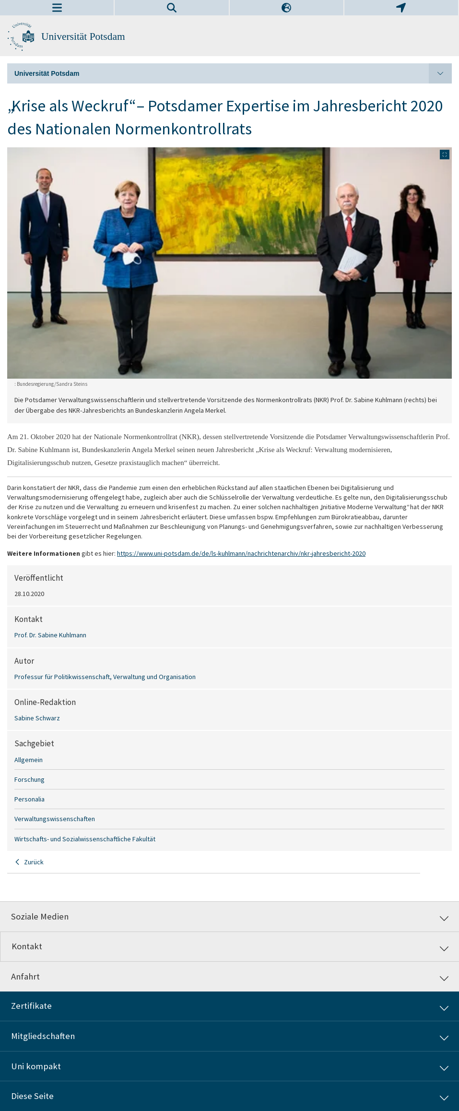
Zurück (34, 862)
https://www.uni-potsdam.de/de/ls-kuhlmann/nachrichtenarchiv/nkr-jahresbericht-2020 (241, 553)
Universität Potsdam (83, 36)
